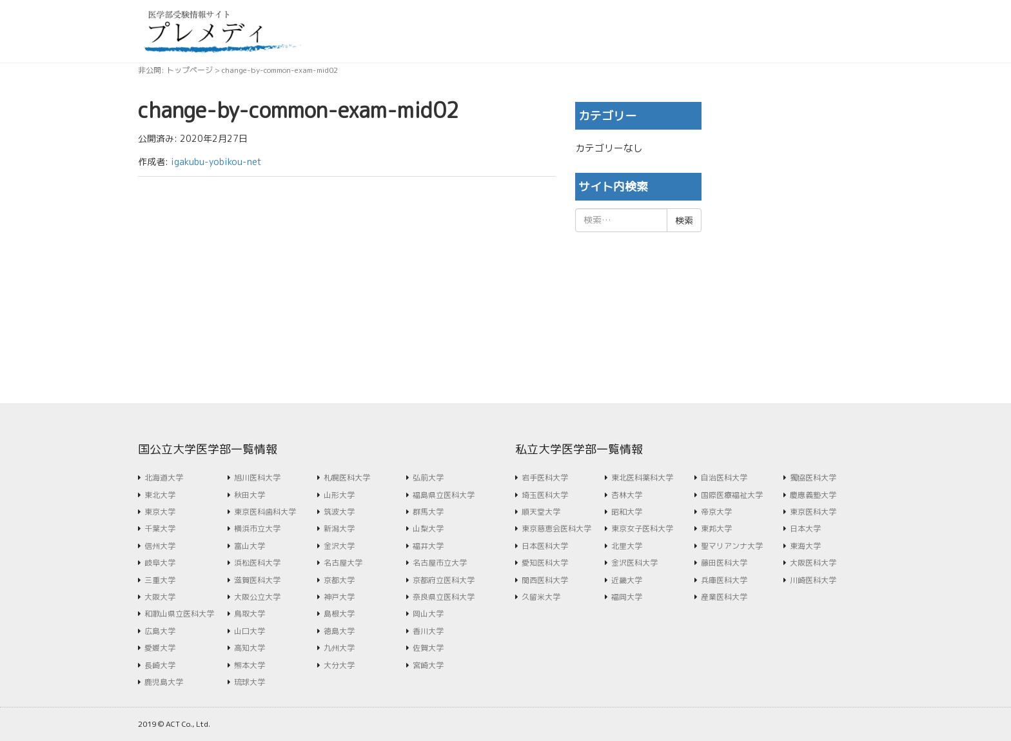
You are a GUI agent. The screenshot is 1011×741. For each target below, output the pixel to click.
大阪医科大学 (813, 562)
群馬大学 (428, 511)
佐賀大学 (428, 647)
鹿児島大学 (163, 682)
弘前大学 (428, 477)
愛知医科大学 (545, 562)
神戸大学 (339, 596)
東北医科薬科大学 (642, 477)
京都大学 (339, 580)
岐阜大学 (159, 562)
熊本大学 (249, 665)
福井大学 (428, 545)
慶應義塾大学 (813, 494)
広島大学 (159, 631)
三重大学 (159, 580)
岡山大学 (428, 613)
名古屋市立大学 (440, 562)
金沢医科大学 (634, 562)
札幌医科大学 (347, 477)
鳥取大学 (249, 613)
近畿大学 (626, 580)
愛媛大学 (159, 647)
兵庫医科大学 (724, 580)
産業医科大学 (724, 596)
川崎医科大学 (813, 580)
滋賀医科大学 (257, 580)
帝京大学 (716, 511)
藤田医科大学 (724, 562)
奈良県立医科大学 (444, 596)
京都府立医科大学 (444, 580)
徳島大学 (339, 631)
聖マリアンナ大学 (732, 545)
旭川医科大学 (257, 477)
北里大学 (626, 545)
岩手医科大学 (545, 477)
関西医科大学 (545, 580)
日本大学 (805, 528)
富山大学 (249, 545)
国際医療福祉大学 (732, 494)
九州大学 (339, 647)
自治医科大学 (724, 477)
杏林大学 (626, 494)
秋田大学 (249, 494)
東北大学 (159, 494)
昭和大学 (626, 511)
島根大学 (339, 613)
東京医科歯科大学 (265, 511)
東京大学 (159, 511)
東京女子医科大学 (642, 528)
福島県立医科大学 (444, 494)
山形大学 (339, 494)
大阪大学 (159, 596)
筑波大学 (339, 511)
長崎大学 (159, 665)
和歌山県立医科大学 (179, 613)
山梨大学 (428, 528)
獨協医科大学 (813, 477)
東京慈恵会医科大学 (556, 528)
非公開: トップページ (175, 69)
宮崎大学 (428, 665)
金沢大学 (339, 545)
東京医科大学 (813, 511)
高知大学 (249, 647)
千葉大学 (159, 528)
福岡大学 (626, 596)
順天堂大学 (541, 511)
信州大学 (159, 545)
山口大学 (249, 631)
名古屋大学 (343, 562)
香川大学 (428, 631)
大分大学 (339, 665)
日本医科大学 (545, 545)
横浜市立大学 (257, 528)
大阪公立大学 (257, 596)
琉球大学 (249, 682)
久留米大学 (541, 596)
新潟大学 (339, 528)
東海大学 (805, 545)
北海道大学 (163, 477)
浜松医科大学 (257, 562)
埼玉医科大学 (545, 494)
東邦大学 (716, 528)
